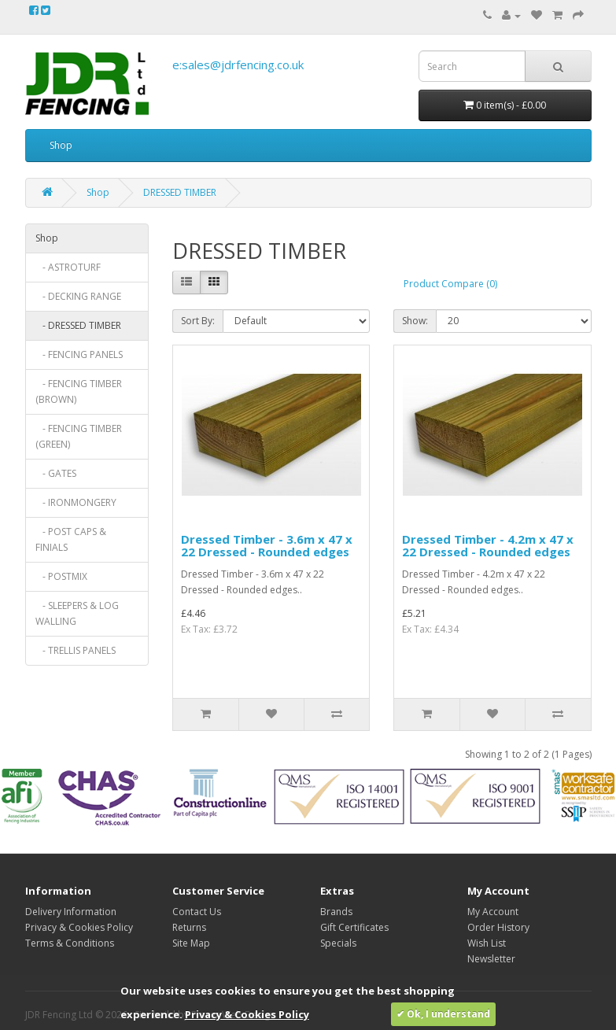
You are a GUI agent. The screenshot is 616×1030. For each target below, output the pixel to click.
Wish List (486, 943)
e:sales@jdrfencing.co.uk (238, 64)
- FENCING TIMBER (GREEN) (78, 436)
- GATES (55, 473)
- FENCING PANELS (79, 354)
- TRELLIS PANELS (75, 650)
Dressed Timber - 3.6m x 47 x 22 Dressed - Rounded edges (266, 545)
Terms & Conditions (69, 943)
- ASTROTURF (68, 267)
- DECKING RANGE (78, 296)
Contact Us (196, 911)
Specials (338, 943)
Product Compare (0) (450, 283)
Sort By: (198, 320)
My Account (492, 911)
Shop (61, 145)
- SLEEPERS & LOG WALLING (77, 613)
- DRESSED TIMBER (78, 325)
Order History (498, 927)
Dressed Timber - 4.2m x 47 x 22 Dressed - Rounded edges (488, 545)
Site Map (191, 943)
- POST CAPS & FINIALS (70, 539)
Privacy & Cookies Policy (79, 927)
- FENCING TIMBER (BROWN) (78, 391)
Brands (336, 911)
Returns (189, 927)
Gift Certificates (354, 927)
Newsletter (491, 958)
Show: (415, 320)
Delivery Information (70, 911)
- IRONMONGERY (75, 502)
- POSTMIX (61, 576)
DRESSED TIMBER (179, 192)
